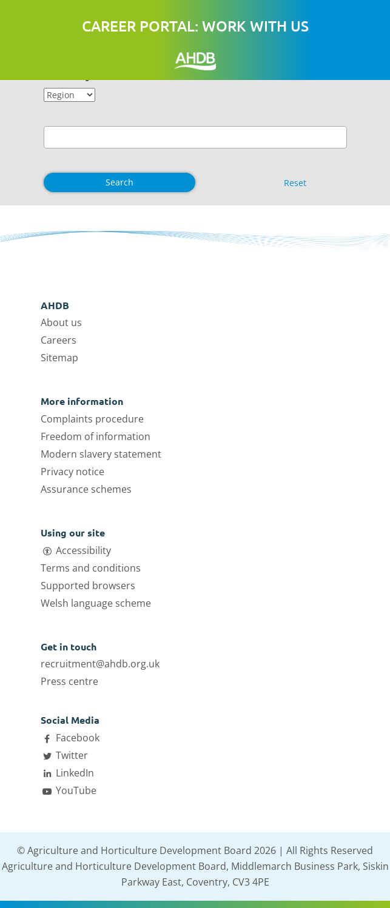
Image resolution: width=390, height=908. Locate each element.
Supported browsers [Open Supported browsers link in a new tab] (88, 585)
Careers (58, 340)
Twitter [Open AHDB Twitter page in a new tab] (72, 755)
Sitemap (59, 357)
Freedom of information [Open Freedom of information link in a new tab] (95, 436)
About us (61, 322)
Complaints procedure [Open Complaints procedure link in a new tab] (92, 419)
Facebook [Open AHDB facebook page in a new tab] (77, 737)
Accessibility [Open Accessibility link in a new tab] (83, 550)
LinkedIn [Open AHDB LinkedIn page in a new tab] (75, 772)
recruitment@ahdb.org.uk (100, 663)
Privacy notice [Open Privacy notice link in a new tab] (72, 471)
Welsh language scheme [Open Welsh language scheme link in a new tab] (96, 603)
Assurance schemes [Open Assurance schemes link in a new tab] (86, 489)
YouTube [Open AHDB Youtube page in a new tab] (76, 790)
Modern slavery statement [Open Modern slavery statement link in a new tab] (101, 454)
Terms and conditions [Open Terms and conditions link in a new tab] (91, 568)
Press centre (69, 681)
